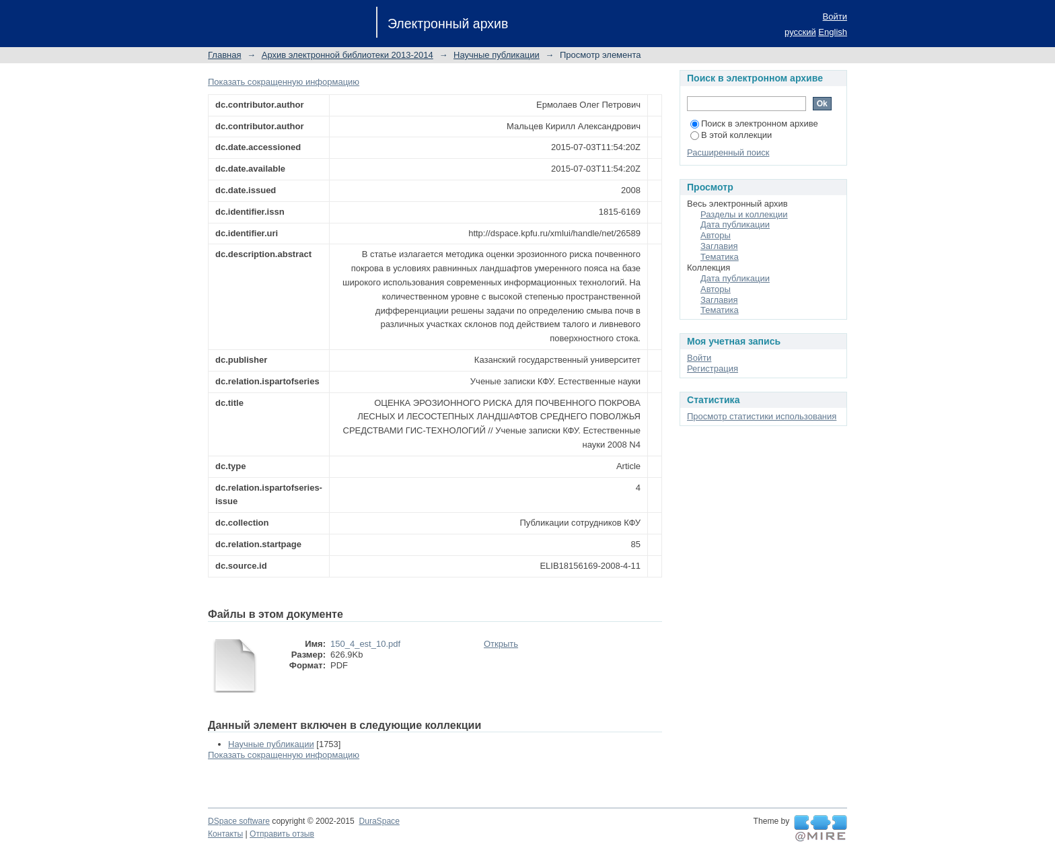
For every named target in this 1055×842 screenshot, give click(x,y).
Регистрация (712, 368)
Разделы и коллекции (744, 214)
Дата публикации (735, 224)
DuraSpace (379, 821)
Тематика (719, 257)
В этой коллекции (731, 135)
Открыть (501, 644)
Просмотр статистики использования (761, 416)
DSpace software (239, 821)
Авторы (715, 235)
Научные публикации (496, 55)
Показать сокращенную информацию (283, 82)
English (832, 32)
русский (800, 32)
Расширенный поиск (728, 152)
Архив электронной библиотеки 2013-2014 (347, 55)
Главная (224, 55)
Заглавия (719, 246)
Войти (835, 16)
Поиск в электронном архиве (754, 123)
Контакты (225, 834)
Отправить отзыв (282, 834)
